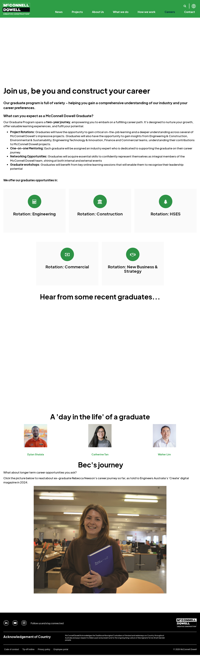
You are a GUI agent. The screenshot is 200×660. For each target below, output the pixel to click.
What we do (120, 12)
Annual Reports (153, 4)
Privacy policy (44, 649)
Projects (77, 12)
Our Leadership (98, 4)
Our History (52, 4)
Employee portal (61, 649)
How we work (146, 12)
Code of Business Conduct (126, 4)
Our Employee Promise (129, 4)
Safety (173, 4)
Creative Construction (92, 4)
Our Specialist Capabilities (181, 4)
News (59, 12)
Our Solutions (154, 4)
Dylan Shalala (35, 454)
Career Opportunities (158, 4)
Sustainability (158, 4)
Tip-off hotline (28, 649)
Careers (170, 12)
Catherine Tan (100, 454)
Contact (189, 12)
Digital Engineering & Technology (128, 4)
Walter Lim (164, 454)
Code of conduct (11, 649)
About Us (98, 12)
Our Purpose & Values (74, 4)
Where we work (171, 4)
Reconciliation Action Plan (181, 4)
